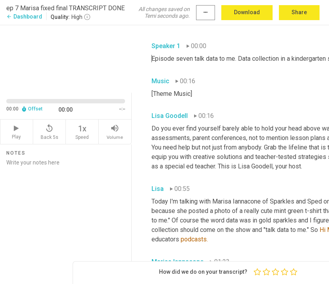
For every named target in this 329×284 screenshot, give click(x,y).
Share (299, 12)
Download (247, 12)
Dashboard (24, 16)
